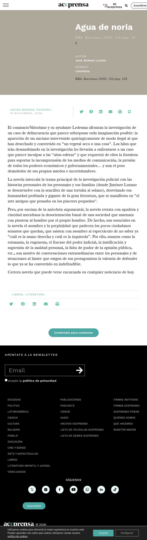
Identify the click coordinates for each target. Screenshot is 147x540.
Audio (64, 417)
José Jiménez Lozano (90, 60)
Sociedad (14, 399)
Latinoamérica (18, 411)
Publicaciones (70, 399)
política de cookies (17, 536)
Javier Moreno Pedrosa (30, 109)
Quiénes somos (124, 417)
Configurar (127, 533)
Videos (65, 411)
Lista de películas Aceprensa (82, 429)
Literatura (82, 71)
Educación (15, 441)
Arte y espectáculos (23, 453)
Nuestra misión (125, 429)
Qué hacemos (123, 423)
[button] (126, 5)
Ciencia (13, 417)
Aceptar (103, 533)
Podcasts (67, 405)
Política (14, 405)
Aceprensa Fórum (126, 411)
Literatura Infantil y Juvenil (29, 465)
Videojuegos (17, 471)
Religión (14, 429)
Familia (13, 435)
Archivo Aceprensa (74, 423)
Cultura (13, 423)
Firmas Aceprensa (126, 405)
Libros (17, 294)
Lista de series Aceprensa (79, 435)
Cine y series (17, 447)
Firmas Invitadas (126, 399)
